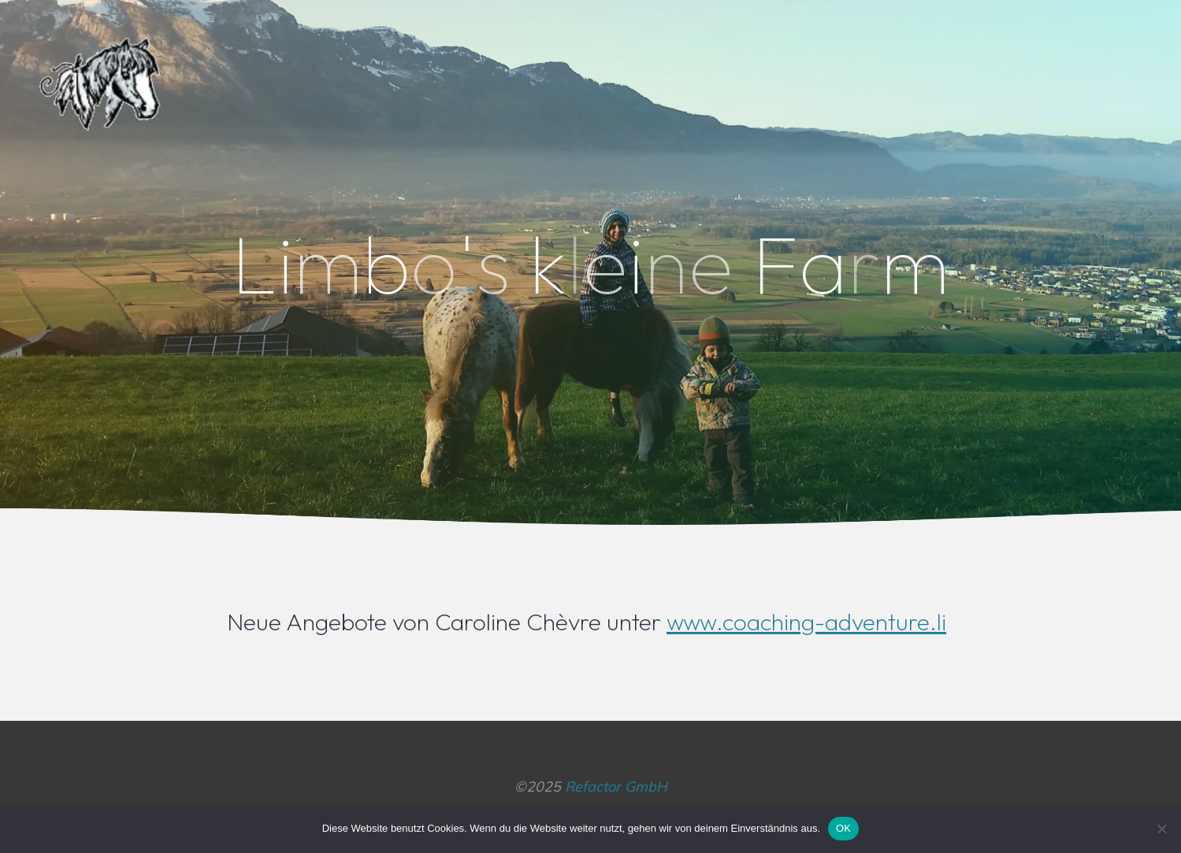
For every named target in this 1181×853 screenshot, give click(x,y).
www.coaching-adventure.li (806, 622)
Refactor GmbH (616, 786)
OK (843, 828)
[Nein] (1161, 828)
